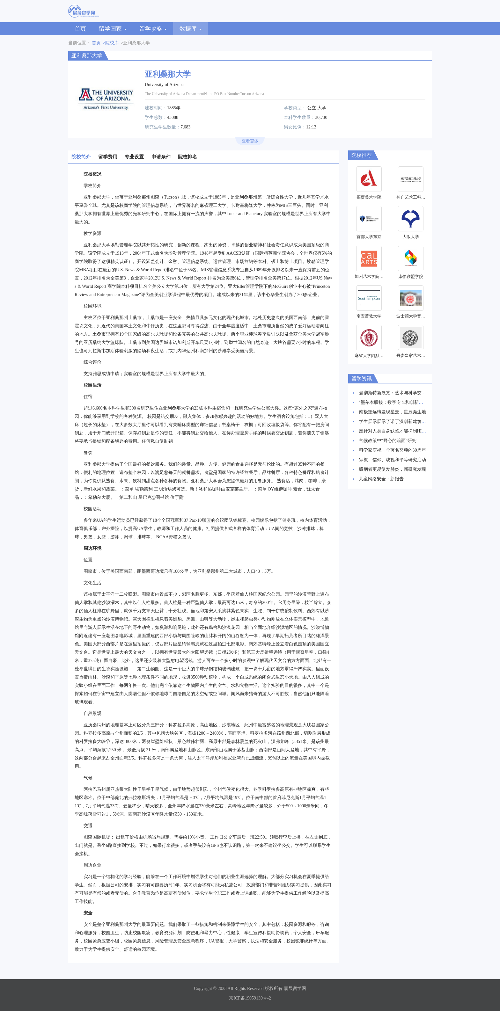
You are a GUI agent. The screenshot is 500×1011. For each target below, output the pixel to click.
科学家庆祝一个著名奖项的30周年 (392, 450)
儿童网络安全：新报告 (381, 478)
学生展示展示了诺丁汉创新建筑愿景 (394, 421)
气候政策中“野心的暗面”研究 (387, 440)
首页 (80, 28)
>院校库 (111, 42)
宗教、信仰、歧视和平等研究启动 (392, 459)
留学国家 (113, 28)
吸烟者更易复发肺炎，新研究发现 (392, 469)
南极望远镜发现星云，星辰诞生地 (392, 412)
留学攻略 (153, 28)
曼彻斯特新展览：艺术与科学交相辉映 (397, 392)
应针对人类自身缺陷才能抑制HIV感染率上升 (403, 431)
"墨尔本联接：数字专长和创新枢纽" (394, 402)
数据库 (191, 28)
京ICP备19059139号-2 (250, 998)
